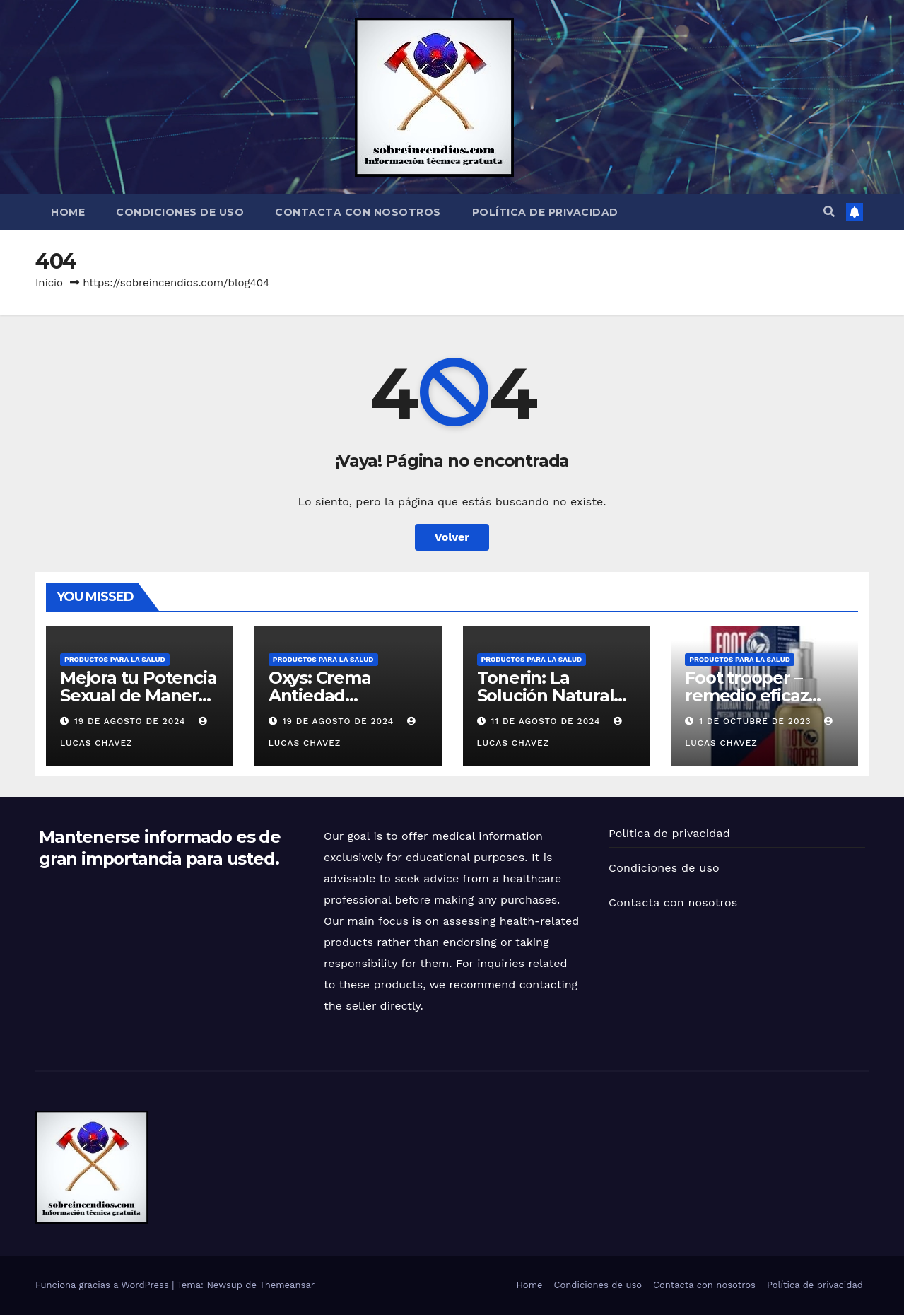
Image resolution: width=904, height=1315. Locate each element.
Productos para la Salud (114, 659)
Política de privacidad (545, 212)
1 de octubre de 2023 (756, 721)
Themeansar (287, 1285)
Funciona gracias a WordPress (103, 1285)
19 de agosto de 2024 (131, 721)
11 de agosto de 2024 (547, 721)
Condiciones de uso (180, 212)
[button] (829, 211)
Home (68, 212)
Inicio (49, 282)
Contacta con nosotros (358, 212)
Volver (452, 537)
